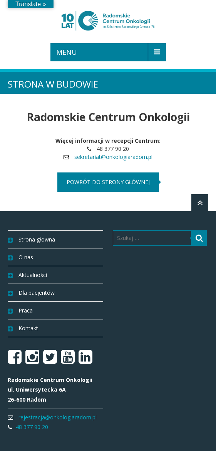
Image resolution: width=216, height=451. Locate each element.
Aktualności (32, 275)
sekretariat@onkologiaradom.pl (113, 156)
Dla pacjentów (36, 292)
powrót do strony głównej (108, 182)
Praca (25, 310)
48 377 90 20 (32, 427)
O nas (25, 257)
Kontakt (28, 328)
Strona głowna (36, 239)
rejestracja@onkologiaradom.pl (57, 417)
